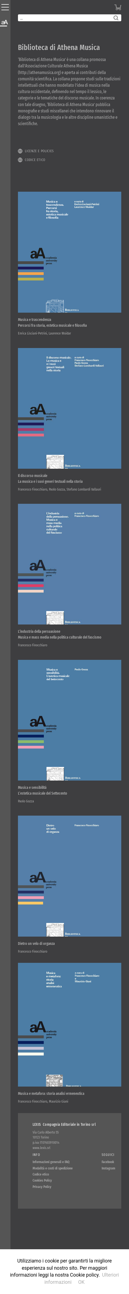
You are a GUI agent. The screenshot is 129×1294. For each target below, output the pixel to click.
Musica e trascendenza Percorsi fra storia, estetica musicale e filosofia (52, 322)
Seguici (108, 1155)
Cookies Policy (42, 1180)
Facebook (108, 1162)
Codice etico (35, 160)
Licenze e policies (39, 151)
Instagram (108, 1168)
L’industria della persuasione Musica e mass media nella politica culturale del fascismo (59, 634)
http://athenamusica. (39, 72)
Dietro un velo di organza (36, 943)
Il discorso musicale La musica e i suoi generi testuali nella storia (50, 478)
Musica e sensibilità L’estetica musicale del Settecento (42, 790)
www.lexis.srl (41, 1148)
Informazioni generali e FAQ (51, 1162)
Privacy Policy (42, 1187)
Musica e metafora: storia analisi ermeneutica (51, 1093)
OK (81, 1282)
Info (36, 1155)
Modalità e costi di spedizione (53, 1168)
